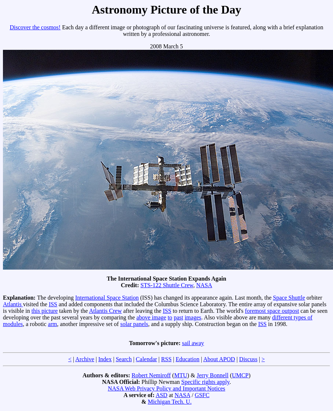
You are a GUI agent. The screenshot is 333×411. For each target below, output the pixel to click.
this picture (45, 311)
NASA (204, 285)
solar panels (134, 324)
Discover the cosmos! (35, 27)
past (178, 317)
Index (104, 359)
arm (52, 324)
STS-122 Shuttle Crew (166, 285)
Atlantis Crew (105, 311)
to (170, 317)
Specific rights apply (205, 382)
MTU (180, 375)
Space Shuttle (289, 298)
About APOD (219, 359)
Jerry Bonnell (212, 375)
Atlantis (13, 304)
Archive (84, 359)
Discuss (248, 359)
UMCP (240, 375)
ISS (53, 304)
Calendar (146, 359)
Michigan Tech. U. (169, 402)
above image (151, 317)
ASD (161, 395)
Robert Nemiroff (151, 375)
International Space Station (107, 298)
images (192, 317)
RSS (166, 359)
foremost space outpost (272, 311)
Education (188, 359)
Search (124, 359)
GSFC (202, 395)
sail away (193, 343)
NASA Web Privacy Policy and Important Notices (166, 388)
